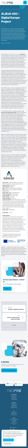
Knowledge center (14, 422)
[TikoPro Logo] (7, 2)
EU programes (14, 420)
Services (14, 421)
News (14, 424)
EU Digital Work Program (14, 54)
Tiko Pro (3, 134)
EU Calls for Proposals (14, 419)
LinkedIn (10, 212)
